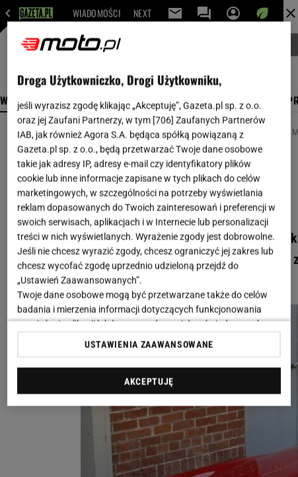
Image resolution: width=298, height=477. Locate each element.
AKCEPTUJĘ (149, 381)
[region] (148, 214)
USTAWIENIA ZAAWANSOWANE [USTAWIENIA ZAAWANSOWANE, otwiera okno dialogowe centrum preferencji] (149, 344)
